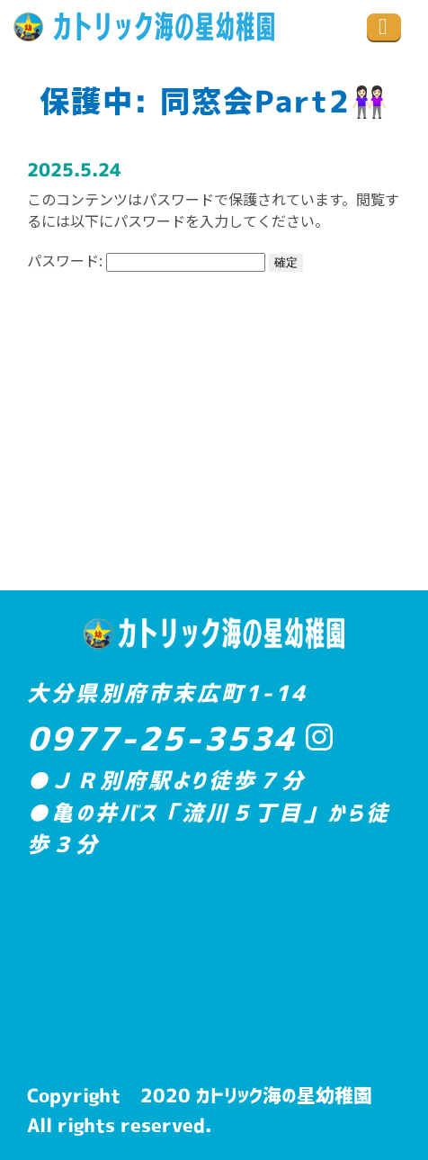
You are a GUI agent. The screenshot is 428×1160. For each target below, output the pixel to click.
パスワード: (146, 260)
